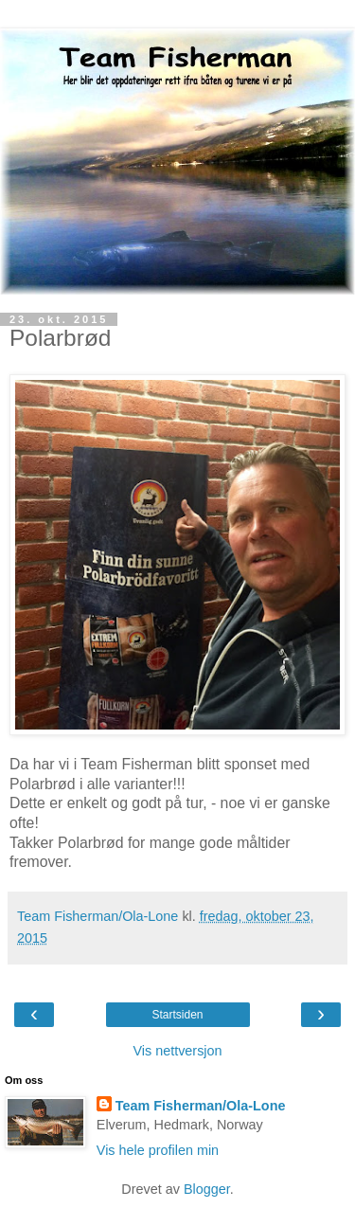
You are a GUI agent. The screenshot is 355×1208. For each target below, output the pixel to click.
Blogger (207, 1189)
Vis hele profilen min (158, 1150)
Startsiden (177, 1014)
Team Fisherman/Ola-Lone (200, 1105)
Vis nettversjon (177, 1050)
